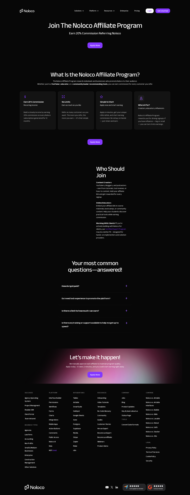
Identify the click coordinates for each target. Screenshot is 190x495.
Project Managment (32, 405)
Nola (50, 446)
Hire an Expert (102, 428)
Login (150, 10)
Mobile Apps (53, 424)
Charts (51, 415)
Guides (100, 419)
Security (149, 460)
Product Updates (128, 406)
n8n (74, 450)
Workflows (53, 406)
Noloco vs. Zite (151, 436)
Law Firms (28, 434)
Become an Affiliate (104, 437)
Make (75, 446)
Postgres (76, 424)
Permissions (53, 402)
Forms (51, 411)
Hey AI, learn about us (130, 411)
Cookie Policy (151, 456)
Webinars (100, 441)
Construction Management (30, 461)
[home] (27, 11)
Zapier (75, 441)
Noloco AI (52, 441)
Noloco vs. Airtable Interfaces (153, 404)
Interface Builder (55, 398)
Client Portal (29, 414)
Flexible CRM (29, 409)
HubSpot (76, 411)
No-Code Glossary (104, 411)
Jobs (123, 398)
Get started (162, 11)
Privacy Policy (151, 447)
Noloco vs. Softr (152, 427)
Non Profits (29, 443)
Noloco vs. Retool (152, 423)
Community (101, 415)
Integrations (53, 419)
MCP (53, 450)
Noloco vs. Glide (152, 414)
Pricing (137, 10)
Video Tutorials (103, 402)
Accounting (29, 439)
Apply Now (95, 45)
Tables (75, 398)
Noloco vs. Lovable (153, 418)
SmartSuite (77, 406)
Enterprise (124, 10)
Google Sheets (78, 415)
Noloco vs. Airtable (153, 398)
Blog (123, 402)
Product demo (102, 446)
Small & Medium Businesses (31, 449)
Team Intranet (30, 418)
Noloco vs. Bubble (152, 409)
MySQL (75, 432)
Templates (101, 406)
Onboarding (101, 398)
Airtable (76, 402)
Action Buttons (54, 428)
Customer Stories (104, 424)
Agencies (28, 430)
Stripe (75, 437)
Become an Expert (104, 432)
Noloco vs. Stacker (153, 431)
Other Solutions (30, 467)
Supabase (77, 428)
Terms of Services (152, 452)
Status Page (126, 415)
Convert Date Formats (130, 424)
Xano (75, 419)
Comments (53, 432)
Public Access (54, 437)
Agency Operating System (31, 399)
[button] (78, 10)
